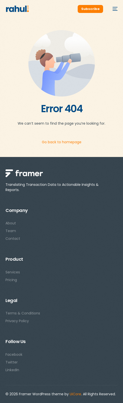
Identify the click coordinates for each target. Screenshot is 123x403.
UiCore (75, 394)
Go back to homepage (61, 142)
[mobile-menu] (113, 9)
